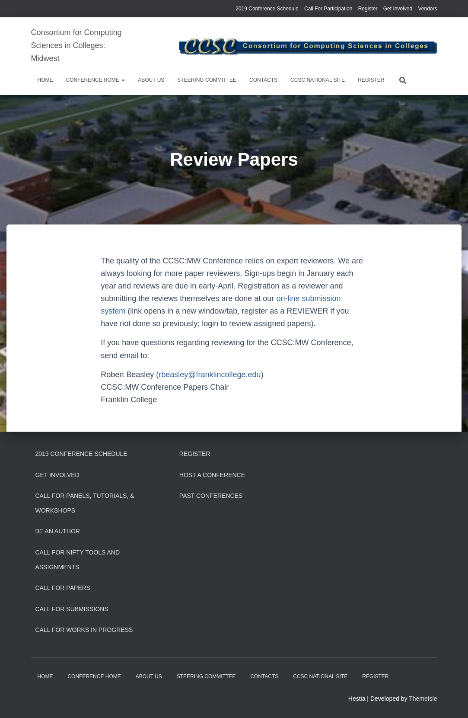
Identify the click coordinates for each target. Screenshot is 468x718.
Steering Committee (206, 80)
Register (368, 9)
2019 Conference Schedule (267, 9)
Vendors (427, 9)
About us (151, 80)
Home (45, 80)
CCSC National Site (317, 80)
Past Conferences (211, 495)
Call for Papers (63, 587)
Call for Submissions (71, 609)
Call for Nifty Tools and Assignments (77, 560)
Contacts (263, 80)
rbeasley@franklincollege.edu (210, 374)
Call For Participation (328, 9)
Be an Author (57, 531)
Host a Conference (212, 474)
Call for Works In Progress (84, 629)
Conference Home (95, 80)
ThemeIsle (423, 698)
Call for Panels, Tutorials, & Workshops (84, 503)
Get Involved (397, 9)
